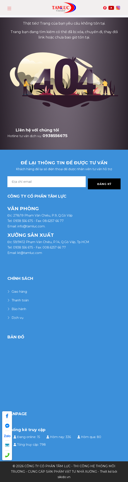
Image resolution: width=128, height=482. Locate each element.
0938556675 (55, 135)
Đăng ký (104, 184)
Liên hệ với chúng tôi (37, 130)
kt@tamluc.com (29, 253)
